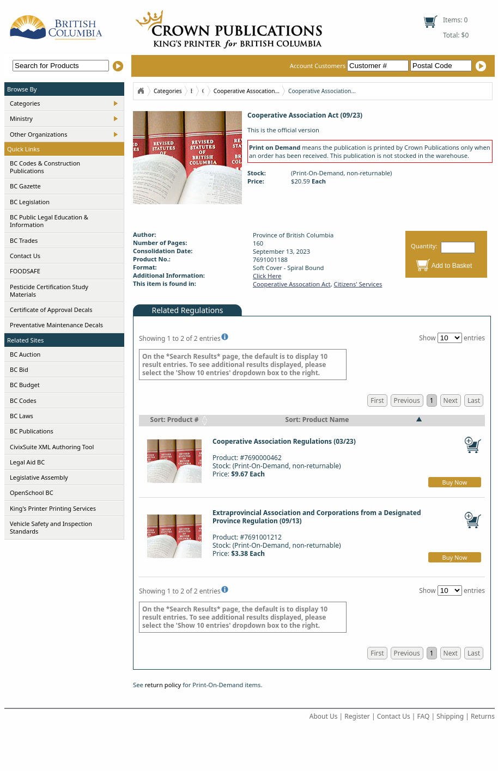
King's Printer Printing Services (53, 508)
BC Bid (19, 369)
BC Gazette (25, 186)
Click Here (267, 276)
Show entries (452, 337)
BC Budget (25, 385)
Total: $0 (456, 35)
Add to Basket (452, 266)
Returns (483, 716)
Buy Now (454, 482)
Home (140, 91)
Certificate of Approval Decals (51, 309)
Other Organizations (38, 134)
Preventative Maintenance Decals (56, 325)
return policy (163, 685)
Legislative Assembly (39, 477)
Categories (25, 103)
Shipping (450, 716)
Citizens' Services (358, 284)
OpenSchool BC (31, 492)
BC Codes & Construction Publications (45, 167)
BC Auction (25, 354)
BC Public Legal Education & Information (49, 221)
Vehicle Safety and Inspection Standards (51, 527)
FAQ (423, 716)
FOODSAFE (25, 271)
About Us (323, 716)
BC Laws (21, 416)
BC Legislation (30, 202)
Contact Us (25, 256)
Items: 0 (455, 20)
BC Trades (24, 240)
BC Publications (31, 431)
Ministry (21, 118)
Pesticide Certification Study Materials (49, 290)
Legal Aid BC (27, 462)
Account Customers (350, 66)
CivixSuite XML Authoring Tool (52, 447)
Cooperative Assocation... (247, 91)
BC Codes (23, 400)
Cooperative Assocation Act (292, 284)
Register (357, 716)
